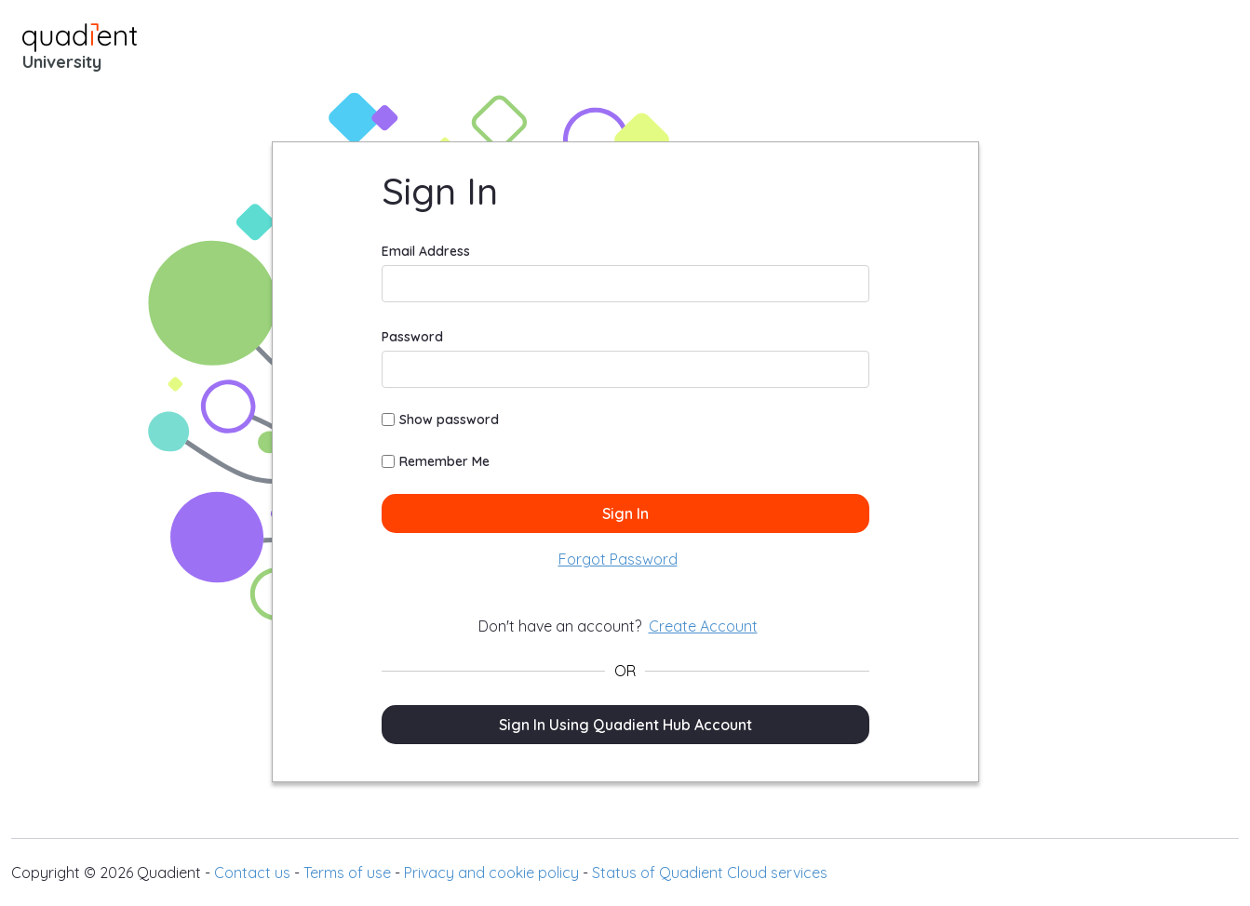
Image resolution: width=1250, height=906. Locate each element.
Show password (440, 419)
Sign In (625, 513)
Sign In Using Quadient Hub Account (625, 724)
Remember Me (436, 461)
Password (412, 336)
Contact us (252, 872)
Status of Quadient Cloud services (709, 872)
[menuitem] (618, 559)
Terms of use (347, 872)
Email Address (426, 251)
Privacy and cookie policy (491, 872)
